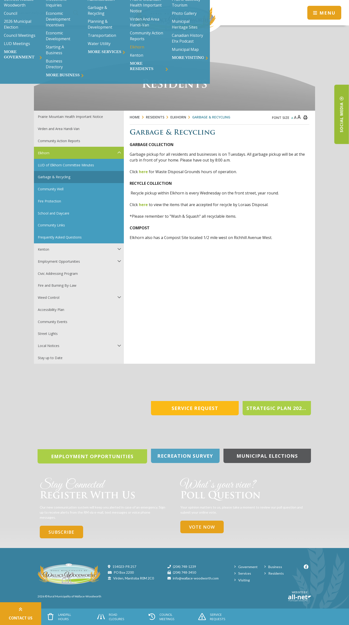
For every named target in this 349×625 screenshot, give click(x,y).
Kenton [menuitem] (43, 249)
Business (275, 567)
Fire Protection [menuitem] (49, 201)
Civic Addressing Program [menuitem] (58, 273)
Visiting (244, 580)
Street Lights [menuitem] (48, 333)
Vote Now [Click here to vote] (202, 527)
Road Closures (110, 616)
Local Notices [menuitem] (48, 345)
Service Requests (211, 616)
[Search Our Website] (44, 12)
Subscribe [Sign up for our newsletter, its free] (61, 532)
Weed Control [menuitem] (48, 297)
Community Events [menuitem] (52, 321)
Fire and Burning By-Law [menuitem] (57, 285)
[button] (119, 152)
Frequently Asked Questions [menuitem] (60, 237)
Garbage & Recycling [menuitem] (54, 177)
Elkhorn (178, 117)
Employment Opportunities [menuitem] (59, 261)
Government (248, 567)
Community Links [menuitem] (51, 225)
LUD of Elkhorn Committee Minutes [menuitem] (66, 165)
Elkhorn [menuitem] (43, 153)
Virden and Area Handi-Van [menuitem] (58, 128)
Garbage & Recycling (211, 117)
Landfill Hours (59, 616)
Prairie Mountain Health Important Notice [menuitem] (70, 116)
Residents (155, 117)
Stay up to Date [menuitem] (50, 357)
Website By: (299, 596)
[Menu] (324, 13)
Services (244, 573)
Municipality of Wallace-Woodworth (174, 19)
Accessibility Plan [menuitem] (51, 309)
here (143, 171)
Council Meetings (161, 616)
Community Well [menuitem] (50, 189)
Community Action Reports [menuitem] (59, 141)
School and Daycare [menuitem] (53, 213)
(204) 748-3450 (184, 572)
